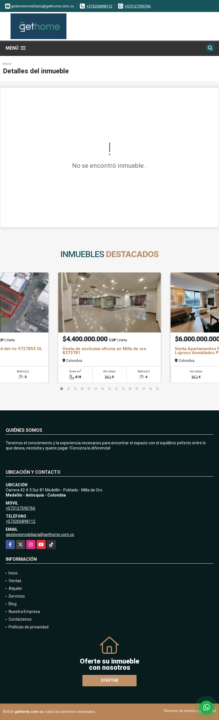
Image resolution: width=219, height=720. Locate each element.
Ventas (15, 580)
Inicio (7, 64)
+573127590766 (138, 6)
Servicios (17, 596)
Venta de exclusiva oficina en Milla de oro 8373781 (104, 350)
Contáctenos (20, 619)
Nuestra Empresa (24, 611)
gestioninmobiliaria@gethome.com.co (40, 534)
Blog (13, 604)
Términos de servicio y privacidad (189, 711)
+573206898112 (99, 6)
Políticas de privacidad (28, 627)
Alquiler (15, 588)
